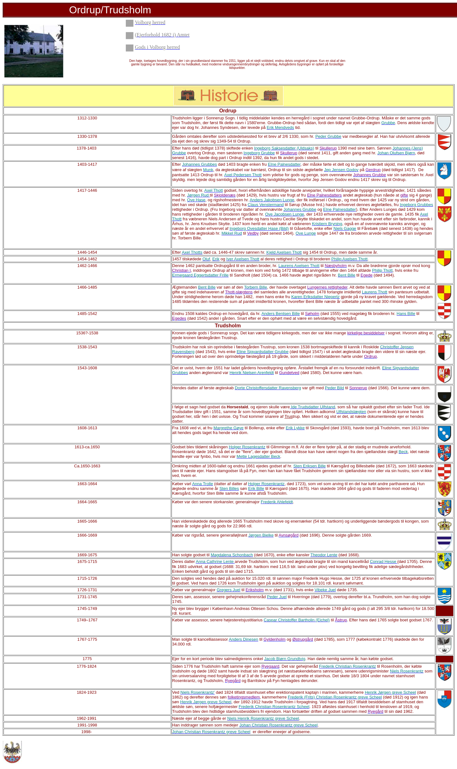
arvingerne (319, 270)
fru (264, 164)
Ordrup (227, 110)
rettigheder (392, 233)
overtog (194, 152)
